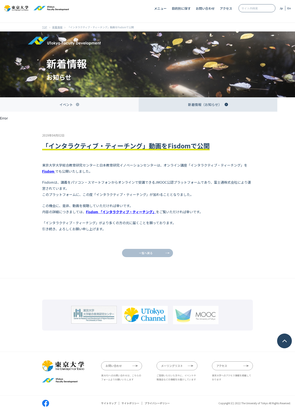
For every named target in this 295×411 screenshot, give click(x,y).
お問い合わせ (205, 8)
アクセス (226, 8)
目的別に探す (181, 8)
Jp (281, 8)
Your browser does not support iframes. (147, 263)
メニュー (160, 8)
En (289, 8)
